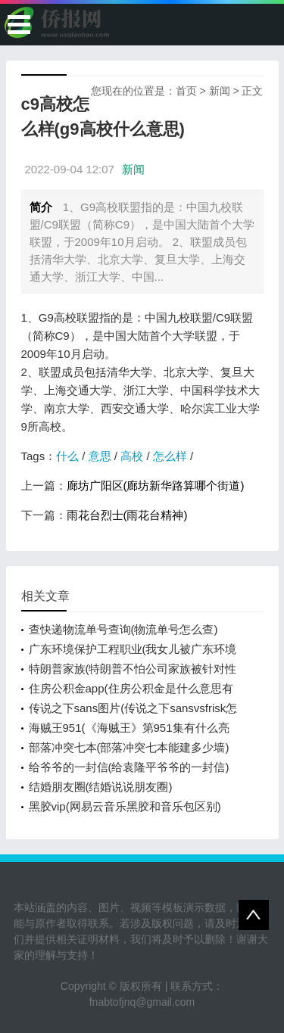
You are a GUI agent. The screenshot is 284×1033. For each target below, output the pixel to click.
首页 (186, 91)
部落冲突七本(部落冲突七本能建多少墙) (129, 747)
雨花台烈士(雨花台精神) (127, 515)
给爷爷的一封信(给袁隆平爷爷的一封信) (129, 767)
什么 (67, 456)
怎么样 (170, 456)
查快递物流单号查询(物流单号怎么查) (123, 629)
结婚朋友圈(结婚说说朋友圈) (101, 786)
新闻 (219, 91)
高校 (131, 456)
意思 (100, 456)
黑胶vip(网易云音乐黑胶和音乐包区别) (125, 806)
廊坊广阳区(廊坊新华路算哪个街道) (156, 485)
